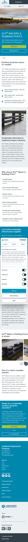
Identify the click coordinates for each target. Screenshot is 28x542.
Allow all (14, 290)
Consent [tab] (5, 244)
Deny (14, 300)
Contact (7, 6)
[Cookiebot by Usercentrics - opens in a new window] (20, 240)
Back (3, 58)
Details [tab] (14, 244)
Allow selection (14, 295)
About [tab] (23, 244)
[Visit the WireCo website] (7, 516)
